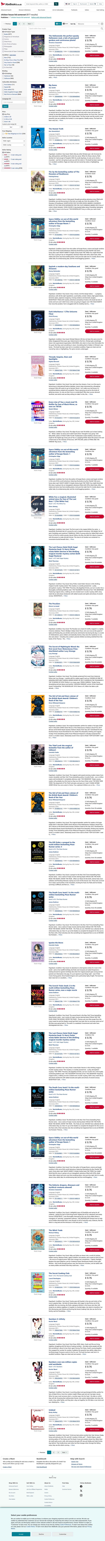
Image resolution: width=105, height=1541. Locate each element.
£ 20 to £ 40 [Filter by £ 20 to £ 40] (7, 119)
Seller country (7, 145)
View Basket (12, 1499)
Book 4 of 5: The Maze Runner (58, 849)
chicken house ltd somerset (20, 17)
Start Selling (100, 10)
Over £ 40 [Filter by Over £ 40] (6, 121)
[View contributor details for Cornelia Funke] (54, 752)
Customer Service (66, 1489)
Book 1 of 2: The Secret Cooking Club (60, 1275)
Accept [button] (21, 1534)
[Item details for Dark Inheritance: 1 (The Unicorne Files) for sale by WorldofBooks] (37, 320)
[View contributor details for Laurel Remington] (55, 1278)
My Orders (11, 1496)
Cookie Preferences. (66, 1524)
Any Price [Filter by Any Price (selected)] (6, 114)
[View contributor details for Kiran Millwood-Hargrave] (57, 703)
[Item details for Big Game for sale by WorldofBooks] (37, 94)
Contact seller (53, 61)
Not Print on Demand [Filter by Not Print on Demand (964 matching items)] (11, 94)
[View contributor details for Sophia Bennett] (54, 361)
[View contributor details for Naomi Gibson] (53, 409)
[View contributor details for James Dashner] (54, 852)
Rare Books (41, 10)
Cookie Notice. (30, 1526)
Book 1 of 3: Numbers (55, 1366)
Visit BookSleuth (42, 1467)
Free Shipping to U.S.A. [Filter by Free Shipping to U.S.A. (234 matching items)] (13, 133)
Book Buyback (30, 1492)
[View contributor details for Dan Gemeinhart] (54, 131)
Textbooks (74, 10)
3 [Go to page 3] (23, 24)
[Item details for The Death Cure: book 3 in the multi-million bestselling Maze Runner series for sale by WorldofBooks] (37, 901)
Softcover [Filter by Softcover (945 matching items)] (8, 78)
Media (46, 1489)
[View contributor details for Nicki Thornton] (54, 561)
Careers (46, 1492)
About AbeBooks (48, 1486)
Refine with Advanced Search (41, 17)
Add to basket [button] (94, 55)
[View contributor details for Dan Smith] (52, 87)
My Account (83, 4)
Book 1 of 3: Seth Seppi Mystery (58, 558)
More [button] (55, 77)
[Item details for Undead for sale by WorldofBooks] (37, 1419)
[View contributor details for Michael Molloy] (54, 1232)
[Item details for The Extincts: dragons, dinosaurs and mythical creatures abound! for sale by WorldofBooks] (37, 1194)
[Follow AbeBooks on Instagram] (81, 1495)
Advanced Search (6, 10)
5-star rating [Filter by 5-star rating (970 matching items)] (13, 168)
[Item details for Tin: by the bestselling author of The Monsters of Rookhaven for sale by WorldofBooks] (37, 181)
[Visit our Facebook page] (81, 1486)
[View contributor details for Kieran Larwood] (54, 606)
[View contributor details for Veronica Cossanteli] (55, 42)
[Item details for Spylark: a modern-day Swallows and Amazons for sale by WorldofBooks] (37, 275)
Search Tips (74, 1461)
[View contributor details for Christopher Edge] (54, 226)
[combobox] (39, 4)
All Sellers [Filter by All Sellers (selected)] (7, 152)
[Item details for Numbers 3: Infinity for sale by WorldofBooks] (37, 1328)
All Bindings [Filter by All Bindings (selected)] (7, 73)
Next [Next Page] (29, 24)
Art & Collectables (57, 10)
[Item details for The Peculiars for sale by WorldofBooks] (37, 609)
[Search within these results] (66, 28)
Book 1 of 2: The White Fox (57, 504)
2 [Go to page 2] (19, 24)
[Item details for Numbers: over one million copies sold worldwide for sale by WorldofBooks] (37, 1371)
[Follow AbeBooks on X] (81, 1491)
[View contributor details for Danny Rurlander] (54, 271)
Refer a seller (30, 1496)
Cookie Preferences (49, 1499)
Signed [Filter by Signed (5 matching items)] (6, 87)
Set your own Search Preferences (81, 1466)
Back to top (52, 1477)
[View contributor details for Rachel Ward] (53, 1321)
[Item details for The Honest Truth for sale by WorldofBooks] (37, 138)
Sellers (87, 10)
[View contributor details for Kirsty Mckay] (53, 1412)
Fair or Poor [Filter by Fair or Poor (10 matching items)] (8, 65)
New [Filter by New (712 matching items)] (6, 57)
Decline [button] (41, 1534)
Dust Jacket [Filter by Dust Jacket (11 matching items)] (8, 89)
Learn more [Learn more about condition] (13, 55)
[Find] (56, 4)
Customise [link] (62, 1534)
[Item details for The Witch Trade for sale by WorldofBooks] (37, 1239)
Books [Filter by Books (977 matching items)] (6, 34)
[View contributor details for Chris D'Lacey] (53, 316)
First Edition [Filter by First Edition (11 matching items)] (8, 84)
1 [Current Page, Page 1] (14, 24)
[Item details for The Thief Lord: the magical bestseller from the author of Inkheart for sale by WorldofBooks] (37, 754)
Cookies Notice (48, 1502)
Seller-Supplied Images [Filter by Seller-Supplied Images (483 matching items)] (12, 92)
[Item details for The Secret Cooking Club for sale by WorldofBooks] (37, 1282)
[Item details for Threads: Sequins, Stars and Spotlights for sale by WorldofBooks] (37, 366)
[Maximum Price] (16, 127)
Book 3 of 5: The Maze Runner (58, 899)
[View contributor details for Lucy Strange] (53, 653)
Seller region (6, 141)
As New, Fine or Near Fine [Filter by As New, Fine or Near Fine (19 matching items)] (12, 60)
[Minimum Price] (6, 127)
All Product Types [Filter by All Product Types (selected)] (8, 32)
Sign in (75, 4)
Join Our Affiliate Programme (34, 1489)
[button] (102, 28)
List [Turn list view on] (58, 24)
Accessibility (47, 1505)
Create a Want (7, 1467)
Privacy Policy (48, 1496)
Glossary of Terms (76, 1464)
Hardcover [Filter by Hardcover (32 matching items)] (7, 76)
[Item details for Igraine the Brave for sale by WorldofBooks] (37, 952)
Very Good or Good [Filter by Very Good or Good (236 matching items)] (11, 62)
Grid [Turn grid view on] (65, 24)
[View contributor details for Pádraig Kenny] (53, 176)
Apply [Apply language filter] (5, 106)
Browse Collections (25, 10)
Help (100, 4)
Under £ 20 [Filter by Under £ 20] (6, 116)
